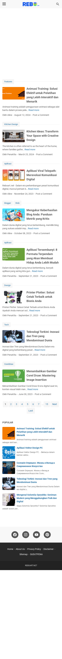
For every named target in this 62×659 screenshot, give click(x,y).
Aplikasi (7, 163)
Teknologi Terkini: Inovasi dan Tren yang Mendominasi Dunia (42, 336)
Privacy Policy (34, 549)
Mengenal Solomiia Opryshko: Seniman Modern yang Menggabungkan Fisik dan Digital (37, 498)
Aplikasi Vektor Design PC (30, 448)
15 (47, 404)
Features (8, 81)
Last (31, 410)
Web (17, 203)
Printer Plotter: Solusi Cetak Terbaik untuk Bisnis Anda (40, 297)
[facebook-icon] (14, 534)
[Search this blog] (58, 4)
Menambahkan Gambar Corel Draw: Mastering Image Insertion (41, 375)
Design (7, 285)
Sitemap (24, 554)
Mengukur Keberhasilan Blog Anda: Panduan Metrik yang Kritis (41, 214)
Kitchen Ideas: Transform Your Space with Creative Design (42, 136)
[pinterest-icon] (47, 534)
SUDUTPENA (36, 554)
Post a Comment (41, 115)
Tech (6, 324)
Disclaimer (48, 549)
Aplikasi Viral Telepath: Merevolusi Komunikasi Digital (41, 175)
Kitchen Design (11, 124)
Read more (34, 110)
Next (54, 404)
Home (10, 549)
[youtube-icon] (36, 534)
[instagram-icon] (25, 534)
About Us (20, 549)
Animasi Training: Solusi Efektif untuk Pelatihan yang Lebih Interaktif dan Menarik (36, 431)
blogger (7, 203)
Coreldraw (8, 364)
